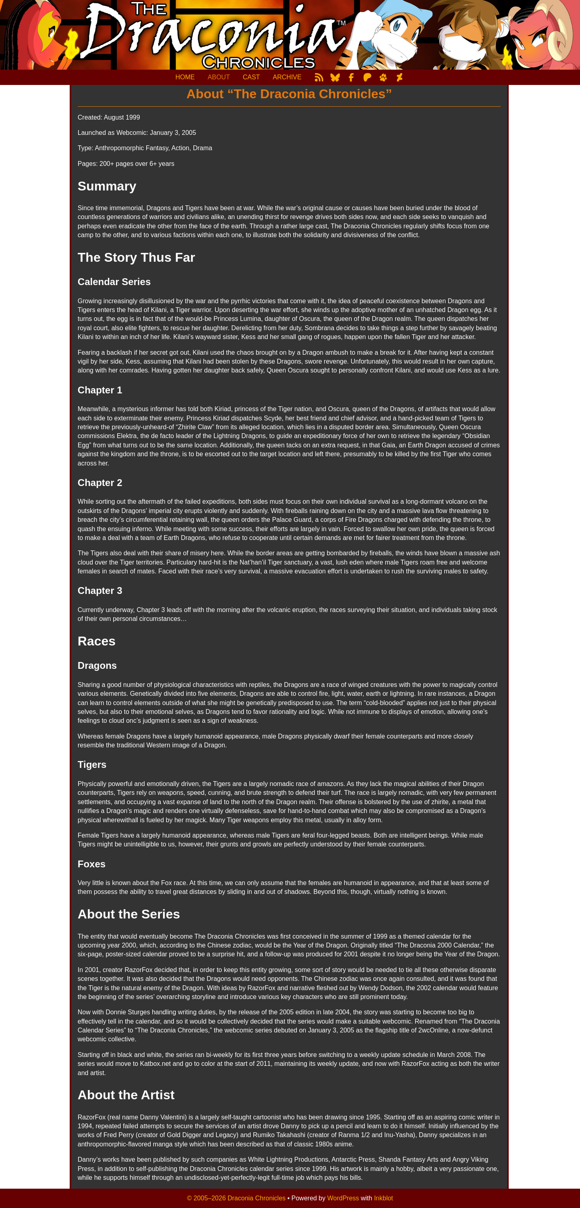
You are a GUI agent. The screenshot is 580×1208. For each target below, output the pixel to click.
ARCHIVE (287, 77)
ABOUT (219, 77)
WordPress (343, 1198)
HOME (185, 77)
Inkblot (383, 1198)
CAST (251, 77)
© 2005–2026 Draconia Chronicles (236, 1198)
